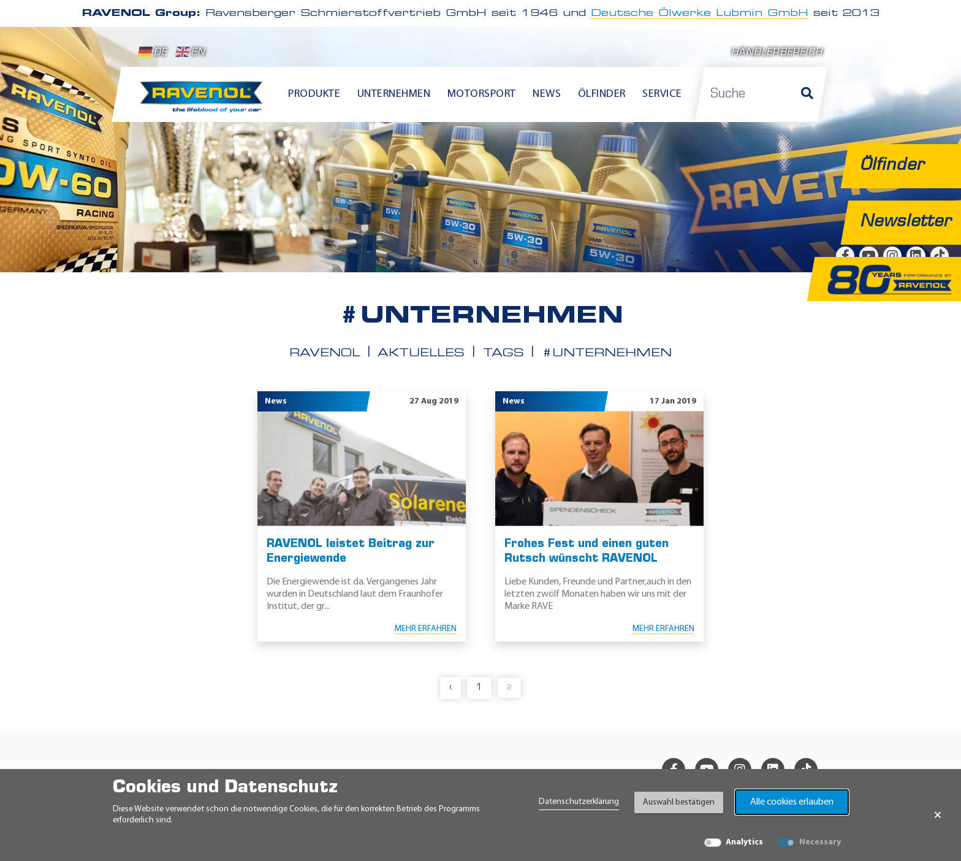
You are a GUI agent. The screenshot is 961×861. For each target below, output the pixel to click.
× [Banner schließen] (937, 815)
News (547, 94)
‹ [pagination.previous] (450, 687)
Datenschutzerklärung (579, 801)
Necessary (820, 842)
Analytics (744, 842)
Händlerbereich (776, 53)
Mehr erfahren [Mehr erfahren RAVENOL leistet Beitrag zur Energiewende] (426, 628)
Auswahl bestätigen (679, 802)
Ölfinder (602, 94)
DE (153, 52)
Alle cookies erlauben (792, 802)
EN (190, 52)
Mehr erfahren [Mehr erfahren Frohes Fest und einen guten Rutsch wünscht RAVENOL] (663, 628)
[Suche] (807, 94)
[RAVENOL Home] (204, 102)
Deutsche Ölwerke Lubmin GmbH (699, 13)
